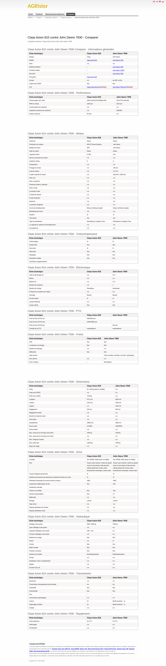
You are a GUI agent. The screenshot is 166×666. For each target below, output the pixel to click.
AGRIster (30, 17)
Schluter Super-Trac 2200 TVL (61, 648)
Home (31, 14)
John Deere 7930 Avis (119, 87)
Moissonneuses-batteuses (55, 14)
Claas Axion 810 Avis (93, 87)
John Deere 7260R (118, 70)
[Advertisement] (83, 27)
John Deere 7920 (118, 67)
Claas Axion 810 (92, 60)
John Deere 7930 (118, 60)
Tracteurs (39, 14)
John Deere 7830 (118, 73)
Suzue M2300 (75, 648)
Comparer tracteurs (65, 17)
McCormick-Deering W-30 (41, 651)
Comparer (70, 14)
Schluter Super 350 (122, 648)
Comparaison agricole (51, 17)
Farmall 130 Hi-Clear (110, 648)
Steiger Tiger (83, 648)
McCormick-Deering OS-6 (95, 648)
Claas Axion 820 (92, 77)
